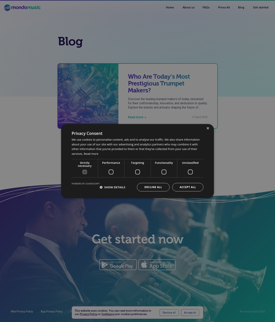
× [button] (207, 128)
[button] (112, 187)
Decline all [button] (153, 187)
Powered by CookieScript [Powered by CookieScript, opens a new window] (86, 183)
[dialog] (137, 161)
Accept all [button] (188, 187)
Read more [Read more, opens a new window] (91, 154)
